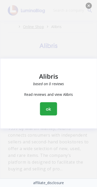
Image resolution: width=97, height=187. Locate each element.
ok (48, 109)
